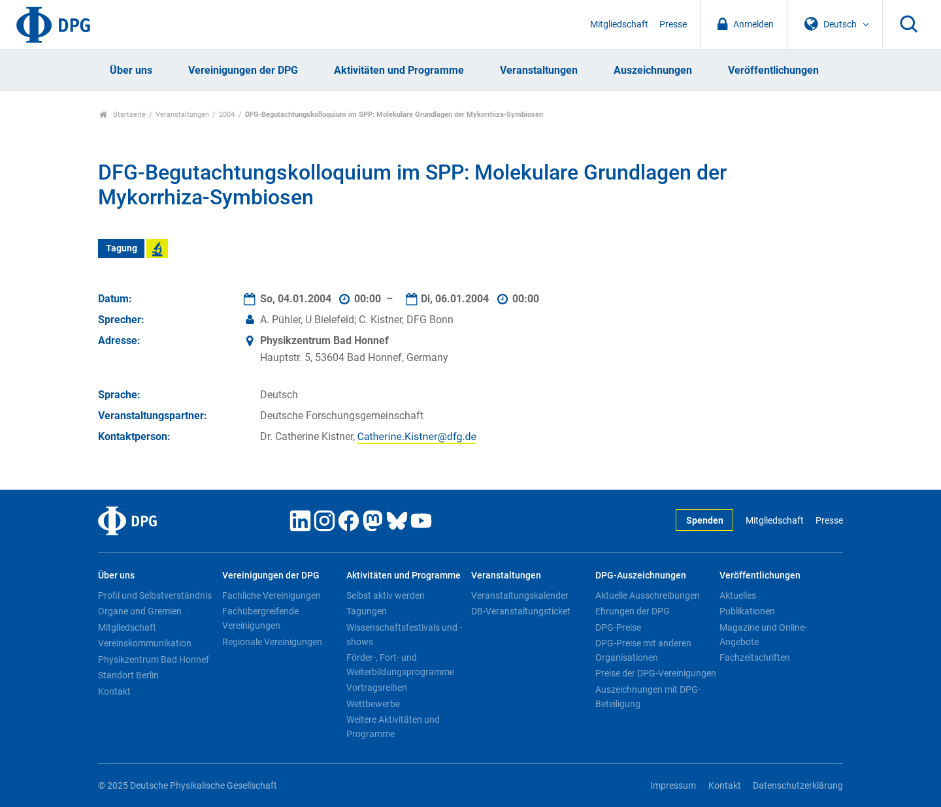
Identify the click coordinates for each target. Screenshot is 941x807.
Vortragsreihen (376, 687)
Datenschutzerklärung (798, 785)
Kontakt (114, 691)
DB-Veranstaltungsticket (520, 611)
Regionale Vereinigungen (272, 642)
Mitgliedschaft (619, 24)
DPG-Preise (618, 627)
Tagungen (366, 611)
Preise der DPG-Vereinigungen (655, 673)
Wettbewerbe (373, 704)
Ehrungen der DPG (632, 611)
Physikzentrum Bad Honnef (153, 659)
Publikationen (747, 611)
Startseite (122, 114)
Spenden (704, 520)
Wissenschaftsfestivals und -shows (404, 634)
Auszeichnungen (653, 70)
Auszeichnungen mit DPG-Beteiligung (648, 696)
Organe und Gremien (140, 611)
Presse (673, 24)
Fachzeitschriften (754, 657)
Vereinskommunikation (144, 643)
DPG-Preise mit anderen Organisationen (643, 650)
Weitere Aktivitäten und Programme (393, 726)
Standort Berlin (128, 675)
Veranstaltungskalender (520, 595)
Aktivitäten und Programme (399, 70)
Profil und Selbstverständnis (155, 595)
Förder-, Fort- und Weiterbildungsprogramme (400, 664)
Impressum (673, 785)
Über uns (131, 70)
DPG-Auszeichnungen (640, 575)
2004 (227, 114)
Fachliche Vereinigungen (271, 595)
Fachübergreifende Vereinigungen (260, 618)
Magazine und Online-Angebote (763, 634)
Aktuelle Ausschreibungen (647, 595)
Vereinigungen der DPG (243, 70)
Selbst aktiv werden (385, 595)
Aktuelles (737, 595)
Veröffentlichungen (773, 70)
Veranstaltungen (539, 70)
